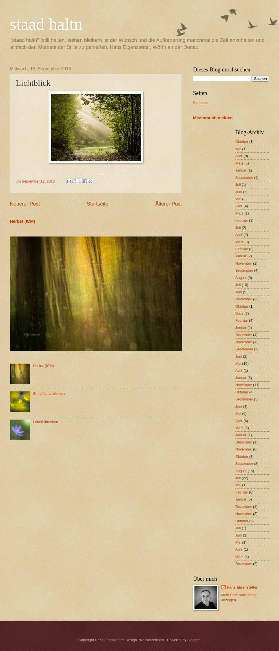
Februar (241, 220)
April (239, 156)
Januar (240, 170)
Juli (238, 185)
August (241, 278)
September (244, 177)
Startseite (97, 204)
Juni (238, 192)
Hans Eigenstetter (242, 587)
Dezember (243, 335)
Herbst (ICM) (22, 221)
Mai (238, 149)
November (243, 263)
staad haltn (46, 24)
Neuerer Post (25, 204)
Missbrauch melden (212, 117)
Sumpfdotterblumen (49, 393)
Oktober (241, 141)
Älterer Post (168, 204)
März (239, 163)
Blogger (193, 640)
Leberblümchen (45, 422)
